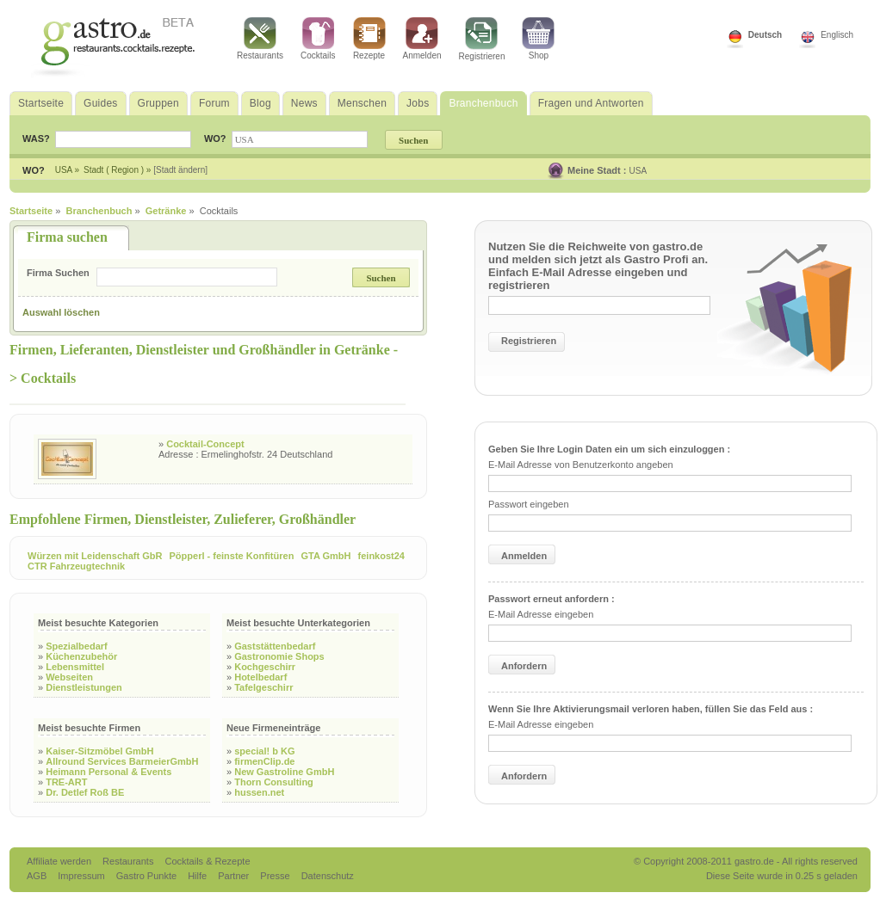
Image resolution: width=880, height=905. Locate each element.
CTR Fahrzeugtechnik (76, 566)
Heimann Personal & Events (108, 771)
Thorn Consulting (273, 782)
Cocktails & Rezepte (207, 861)
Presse (274, 876)
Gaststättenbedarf (274, 646)
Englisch (837, 35)
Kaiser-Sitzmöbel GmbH (99, 751)
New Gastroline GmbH (284, 771)
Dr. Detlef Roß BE (85, 792)
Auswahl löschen (61, 312)
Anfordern (524, 666)
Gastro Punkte (147, 876)
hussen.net (259, 792)
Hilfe (198, 876)
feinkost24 (381, 556)
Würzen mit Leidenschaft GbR (95, 556)
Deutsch (765, 35)
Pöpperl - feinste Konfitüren (232, 556)
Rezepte (369, 38)
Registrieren (482, 39)
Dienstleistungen (84, 687)
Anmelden (422, 38)
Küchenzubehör (81, 656)
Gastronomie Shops (279, 656)
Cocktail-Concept (205, 444)
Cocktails (318, 38)
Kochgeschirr (264, 667)
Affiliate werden (60, 861)
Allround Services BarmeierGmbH (122, 761)
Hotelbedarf (260, 677)
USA (638, 170)
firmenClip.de (264, 761)
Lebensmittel (75, 667)
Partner (234, 876)
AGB (38, 876)
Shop (538, 38)
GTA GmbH (325, 556)
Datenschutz (327, 876)
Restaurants (260, 38)
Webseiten (69, 677)
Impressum (82, 876)
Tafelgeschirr (263, 687)
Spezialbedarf (77, 646)
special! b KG (264, 751)
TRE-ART (66, 782)
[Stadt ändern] (180, 170)
